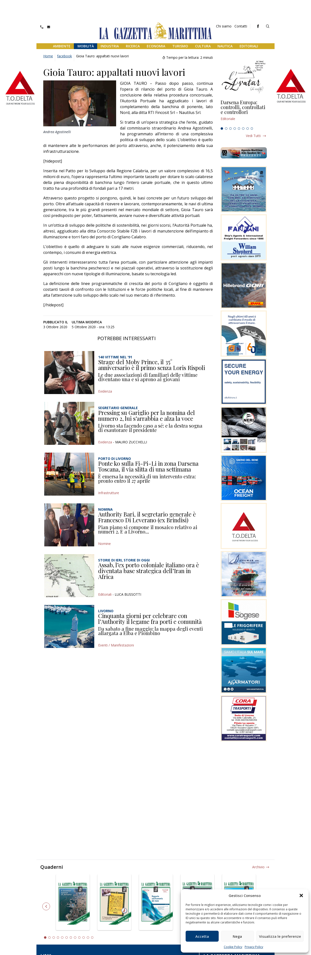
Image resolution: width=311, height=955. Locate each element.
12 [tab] (92, 937)
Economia (156, 46)
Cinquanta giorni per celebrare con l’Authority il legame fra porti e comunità (150, 618)
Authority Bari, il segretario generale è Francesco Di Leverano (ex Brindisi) (147, 517)
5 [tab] (239, 128)
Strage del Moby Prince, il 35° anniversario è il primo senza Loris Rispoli (151, 364)
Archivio (258, 867)
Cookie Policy (233, 947)
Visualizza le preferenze (280, 936)
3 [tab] (230, 128)
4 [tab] (234, 128)
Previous (46, 906)
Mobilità (86, 46)
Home (48, 56)
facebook (64, 56)
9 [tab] (79, 937)
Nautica (225, 46)
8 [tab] (252, 128)
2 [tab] (226, 128)
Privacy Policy (254, 947)
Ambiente (61, 46)
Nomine (104, 543)
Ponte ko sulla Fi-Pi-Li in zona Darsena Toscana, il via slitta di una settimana (148, 466)
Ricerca (133, 46)
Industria (110, 46)
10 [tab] (83, 937)
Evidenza (105, 391)
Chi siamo (224, 26)
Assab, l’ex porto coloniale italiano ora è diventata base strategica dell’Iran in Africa (148, 570)
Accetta (202, 936)
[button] (301, 895)
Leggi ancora (244, 112)
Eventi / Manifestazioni (116, 645)
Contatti (240, 26)
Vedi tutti (253, 135)
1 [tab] (222, 128)
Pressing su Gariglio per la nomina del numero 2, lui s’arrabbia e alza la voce (146, 415)
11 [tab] (88, 937)
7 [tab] (247, 128)
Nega (237, 936)
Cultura (203, 46)
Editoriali (249, 46)
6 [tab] (243, 128)
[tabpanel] (244, 112)
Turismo (180, 46)
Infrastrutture (108, 492)
